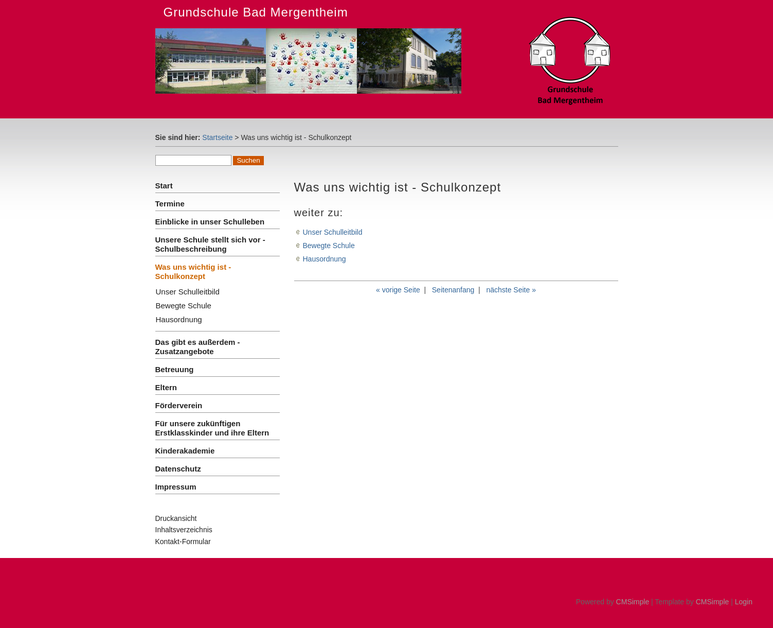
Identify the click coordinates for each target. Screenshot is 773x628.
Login (743, 602)
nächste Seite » (511, 290)
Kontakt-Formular (183, 541)
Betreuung (174, 369)
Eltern (166, 387)
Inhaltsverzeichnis (183, 530)
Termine (170, 203)
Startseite (217, 137)
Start (164, 185)
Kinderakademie (185, 450)
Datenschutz (178, 468)
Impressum (175, 486)
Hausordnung (179, 319)
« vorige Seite (398, 290)
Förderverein (179, 405)
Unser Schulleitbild (188, 291)
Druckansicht (176, 518)
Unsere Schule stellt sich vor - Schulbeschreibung (210, 244)
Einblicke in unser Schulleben (210, 221)
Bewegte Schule (183, 305)
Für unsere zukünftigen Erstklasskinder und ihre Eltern (212, 428)
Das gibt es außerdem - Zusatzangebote (197, 347)
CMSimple (633, 602)
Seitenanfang (453, 290)
